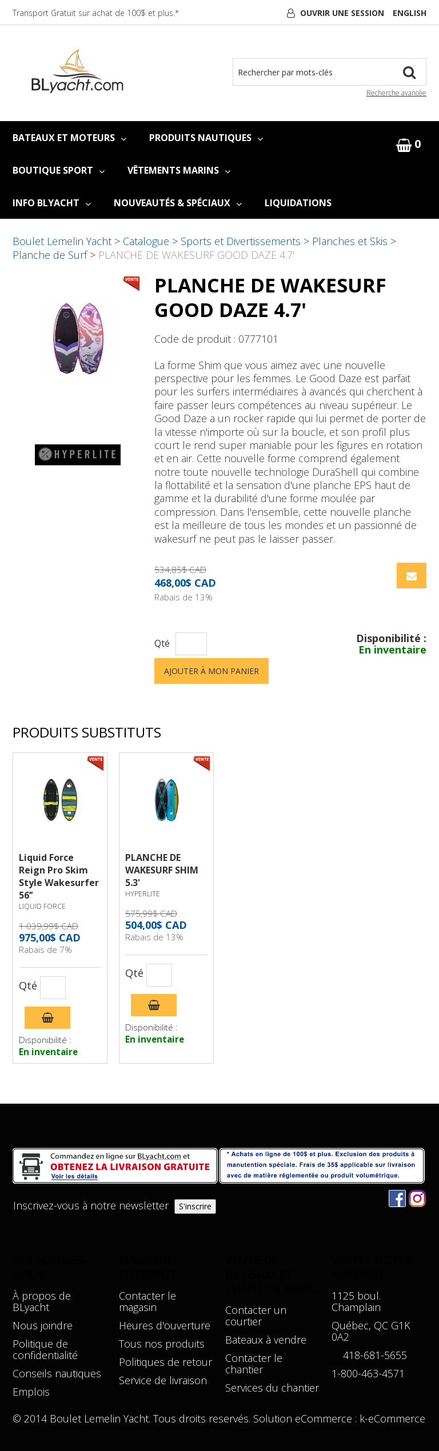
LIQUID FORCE (42, 906)
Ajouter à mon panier (211, 671)
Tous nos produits (162, 1343)
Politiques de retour (165, 1362)
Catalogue (146, 241)
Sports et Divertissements (241, 241)
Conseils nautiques (57, 1373)
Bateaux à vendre (265, 1339)
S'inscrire (195, 1206)
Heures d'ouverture (164, 1325)
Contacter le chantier (253, 1363)
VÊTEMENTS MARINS (178, 170)
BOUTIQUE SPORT (59, 170)
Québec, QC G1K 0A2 (371, 1331)
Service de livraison (163, 1380)
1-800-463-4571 (368, 1373)
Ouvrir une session (342, 12)
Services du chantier (272, 1387)
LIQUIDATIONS (298, 203)
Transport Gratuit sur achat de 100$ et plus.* (96, 12)
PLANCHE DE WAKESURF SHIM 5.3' (161, 870)
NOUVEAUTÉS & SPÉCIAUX (178, 203)
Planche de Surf (50, 255)
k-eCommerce (392, 1418)
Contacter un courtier (255, 1315)
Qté (162, 643)
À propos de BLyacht (42, 1301)
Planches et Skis (350, 241)
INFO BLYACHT (52, 203)
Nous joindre (43, 1325)
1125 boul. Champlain (356, 1301)
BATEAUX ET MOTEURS (69, 137)
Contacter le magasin (147, 1301)
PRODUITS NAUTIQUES (206, 137)
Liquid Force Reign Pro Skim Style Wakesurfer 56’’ (59, 876)
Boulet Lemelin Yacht (62, 241)
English (409, 12)
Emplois (31, 1391)
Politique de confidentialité (45, 1349)
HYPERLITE (142, 894)
